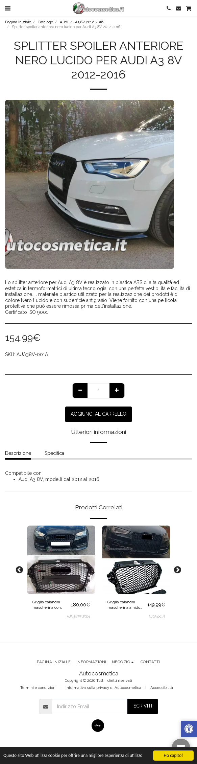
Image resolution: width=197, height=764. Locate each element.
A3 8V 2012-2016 (89, 22)
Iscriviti (142, 706)
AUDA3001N (157, 616)
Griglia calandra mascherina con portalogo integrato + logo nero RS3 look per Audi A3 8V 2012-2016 (51, 605)
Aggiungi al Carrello (98, 414)
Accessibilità (161, 687)
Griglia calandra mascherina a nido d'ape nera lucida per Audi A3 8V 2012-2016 (126, 605)
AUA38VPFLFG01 (78, 616)
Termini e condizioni (38, 687)
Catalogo (45, 22)
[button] (7, 8)
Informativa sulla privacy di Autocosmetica (103, 687)
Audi (64, 22)
